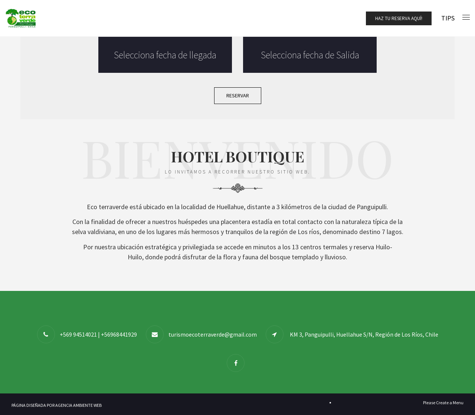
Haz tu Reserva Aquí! (398, 18)
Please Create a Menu (443, 402)
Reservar (237, 95)
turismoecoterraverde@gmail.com (212, 334)
